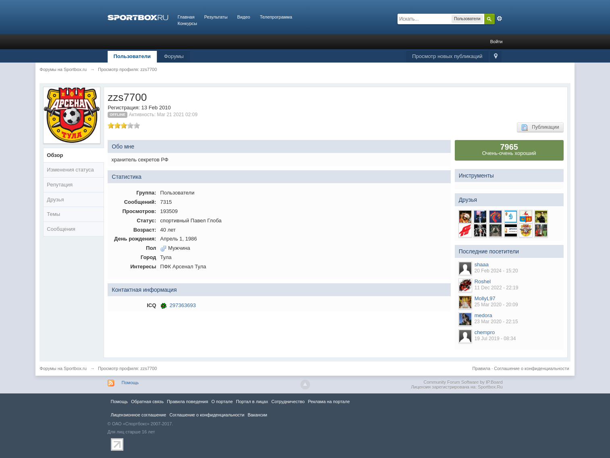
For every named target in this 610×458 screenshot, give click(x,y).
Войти (496, 41)
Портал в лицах (252, 401)
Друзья (55, 200)
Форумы (174, 56)
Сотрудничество (288, 401)
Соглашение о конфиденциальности (531, 368)
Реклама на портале (329, 401)
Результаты (215, 17)
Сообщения (61, 229)
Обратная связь (147, 401)
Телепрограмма (276, 17)
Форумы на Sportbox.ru (63, 368)
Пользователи (132, 56)
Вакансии (257, 414)
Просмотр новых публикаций (447, 56)
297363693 (183, 305)
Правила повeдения (187, 401)
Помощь (130, 382)
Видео (243, 17)
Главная (186, 17)
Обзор (55, 155)
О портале (222, 401)
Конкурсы (187, 23)
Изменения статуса (70, 170)
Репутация (60, 185)
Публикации (540, 127)
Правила (481, 368)
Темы (53, 214)
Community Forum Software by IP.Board (462, 382)
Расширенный (499, 18)
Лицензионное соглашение (139, 414)
